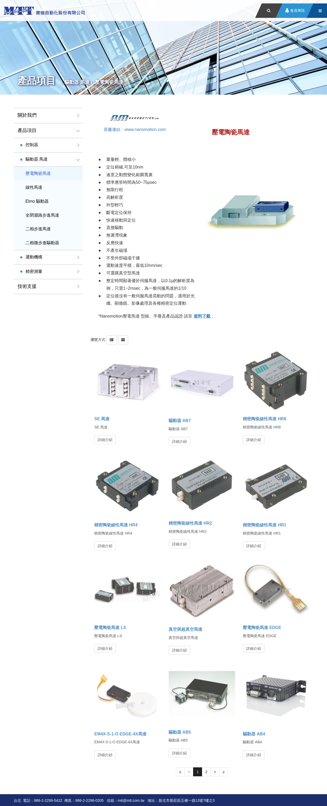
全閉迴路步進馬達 (42, 215)
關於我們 (27, 115)
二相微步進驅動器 (42, 243)
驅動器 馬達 (37, 159)
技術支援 (27, 286)
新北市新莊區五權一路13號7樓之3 (187, 800)
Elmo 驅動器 (37, 201)
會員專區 (297, 11)
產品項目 (27, 130)
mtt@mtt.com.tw (131, 800)
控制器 (32, 144)
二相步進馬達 (38, 229)
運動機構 (34, 257)
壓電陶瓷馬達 (38, 173)
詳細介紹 (105, 437)
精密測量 (34, 271)
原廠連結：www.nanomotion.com (135, 129)
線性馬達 (34, 187)
